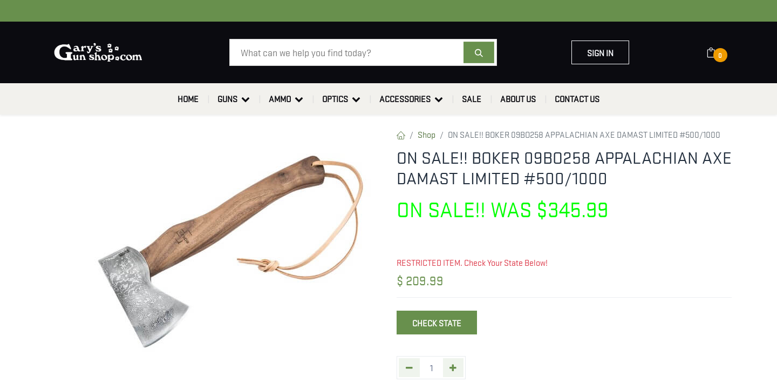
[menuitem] (188, 99)
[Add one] (453, 367)
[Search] (479, 52)
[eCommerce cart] (718, 52)
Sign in (600, 52)
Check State (436, 322)
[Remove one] (409, 367)
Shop (426, 134)
